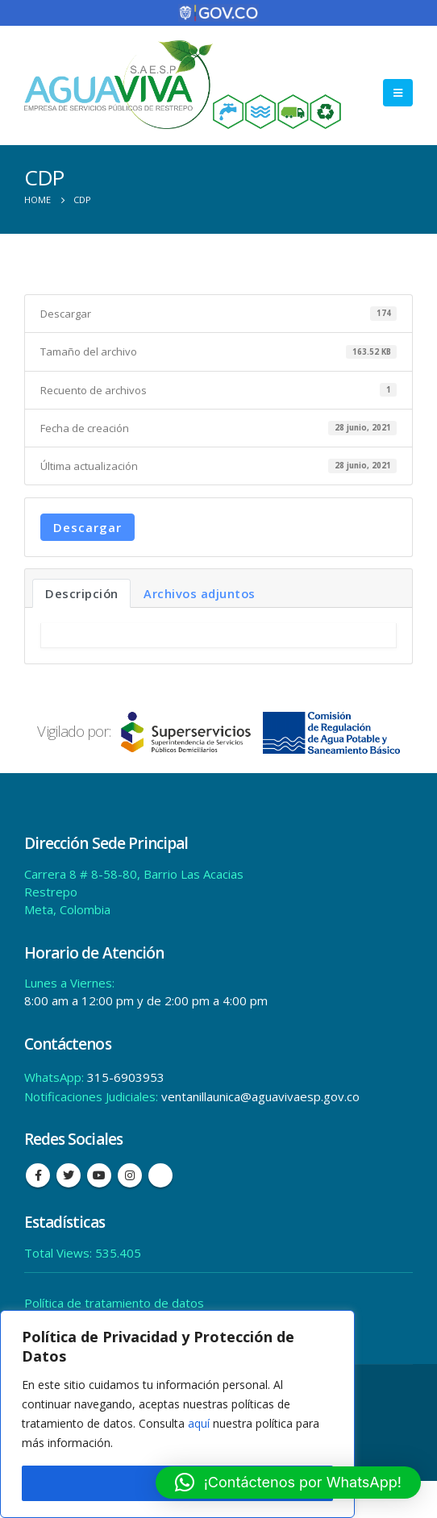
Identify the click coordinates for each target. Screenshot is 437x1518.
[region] (177, 1414)
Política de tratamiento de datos (114, 1303)
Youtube (99, 1175)
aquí (199, 1423)
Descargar (87, 527)
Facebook (38, 1175)
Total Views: (59, 1253)
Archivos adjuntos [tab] (200, 593)
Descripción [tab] (82, 593)
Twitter (68, 1175)
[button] (288, 1482)
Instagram (130, 1175)
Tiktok (160, 1175)
